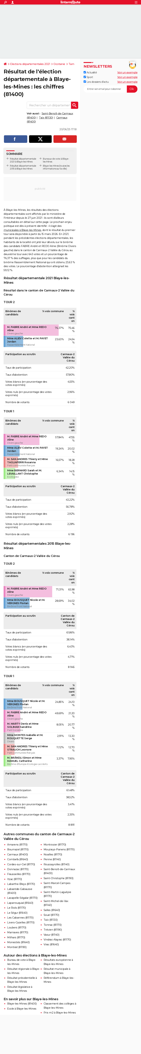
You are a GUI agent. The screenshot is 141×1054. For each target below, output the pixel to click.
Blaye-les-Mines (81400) (22, 1003)
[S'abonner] (110, 89)
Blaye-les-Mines (51, 165)
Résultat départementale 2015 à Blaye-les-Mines (23, 167)
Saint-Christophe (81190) (58, 878)
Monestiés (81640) (18, 942)
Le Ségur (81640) (17, 912)
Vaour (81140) (51, 934)
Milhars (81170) (16, 937)
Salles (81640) (52, 910)
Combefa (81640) (17, 859)
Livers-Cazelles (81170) (20, 922)
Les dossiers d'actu (96, 81)
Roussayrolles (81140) (56, 864)
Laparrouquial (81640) (20, 903)
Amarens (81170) (17, 844)
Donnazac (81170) (17, 869)
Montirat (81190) (16, 947)
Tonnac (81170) (53, 924)
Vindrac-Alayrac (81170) (57, 939)
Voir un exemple (127, 72)
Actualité (90, 72)
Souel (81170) (51, 915)
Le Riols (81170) (16, 907)
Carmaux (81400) (17, 854)
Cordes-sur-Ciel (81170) (21, 864)
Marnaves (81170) (17, 932)
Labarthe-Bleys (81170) (21, 884)
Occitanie (59, 64)
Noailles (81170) (53, 854)
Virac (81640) (51, 944)
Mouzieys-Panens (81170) (59, 849)
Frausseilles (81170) (18, 874)
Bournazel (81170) (18, 849)
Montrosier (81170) (55, 844)
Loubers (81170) (16, 927)
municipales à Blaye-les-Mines (22, 230)
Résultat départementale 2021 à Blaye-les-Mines (23, 160)
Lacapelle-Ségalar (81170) (22, 897)
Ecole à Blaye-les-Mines (21, 1008)
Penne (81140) (52, 859)
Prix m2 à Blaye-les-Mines (60, 1012)
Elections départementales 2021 (30, 64)
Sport (88, 77)
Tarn (71, 64)
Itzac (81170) (14, 879)
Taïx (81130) (46, 117)
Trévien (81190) (53, 929)
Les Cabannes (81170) (20, 917)
